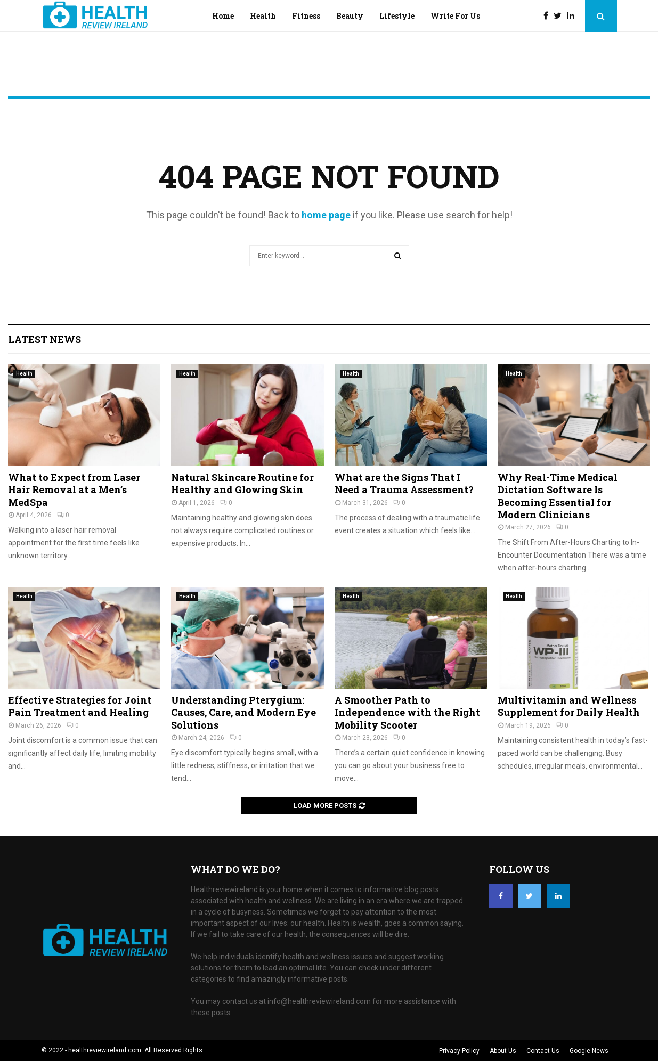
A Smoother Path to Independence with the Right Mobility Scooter (407, 712)
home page (326, 215)
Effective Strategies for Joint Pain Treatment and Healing (79, 706)
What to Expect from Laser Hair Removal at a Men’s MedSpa (74, 490)
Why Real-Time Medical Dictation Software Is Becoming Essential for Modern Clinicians (558, 496)
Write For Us (455, 16)
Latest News (44, 339)
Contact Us (542, 1051)
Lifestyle (397, 16)
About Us (503, 1051)
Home (223, 16)
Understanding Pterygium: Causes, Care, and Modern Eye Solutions (243, 712)
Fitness (306, 16)
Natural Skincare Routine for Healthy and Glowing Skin (242, 483)
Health (263, 16)
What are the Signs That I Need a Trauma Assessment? (404, 483)
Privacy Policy (459, 1051)
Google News (589, 1051)
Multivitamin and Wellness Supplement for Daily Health (569, 706)
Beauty (349, 16)
